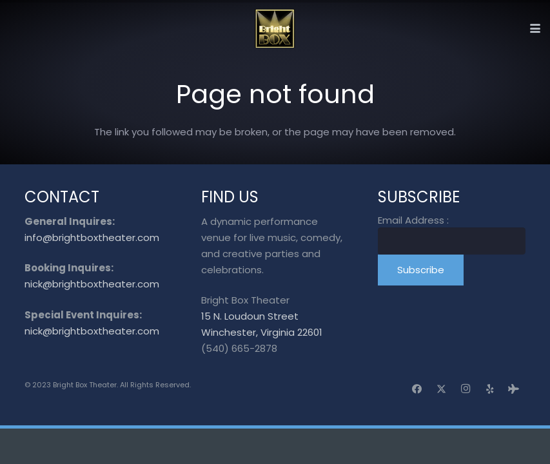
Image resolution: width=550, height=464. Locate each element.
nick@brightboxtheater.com (92, 284)
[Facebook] (417, 389)
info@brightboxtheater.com (92, 237)
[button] (535, 28)
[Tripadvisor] (514, 389)
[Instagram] (465, 389)
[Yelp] (490, 389)
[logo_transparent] (275, 28)
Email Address (413, 220)
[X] (441, 389)
